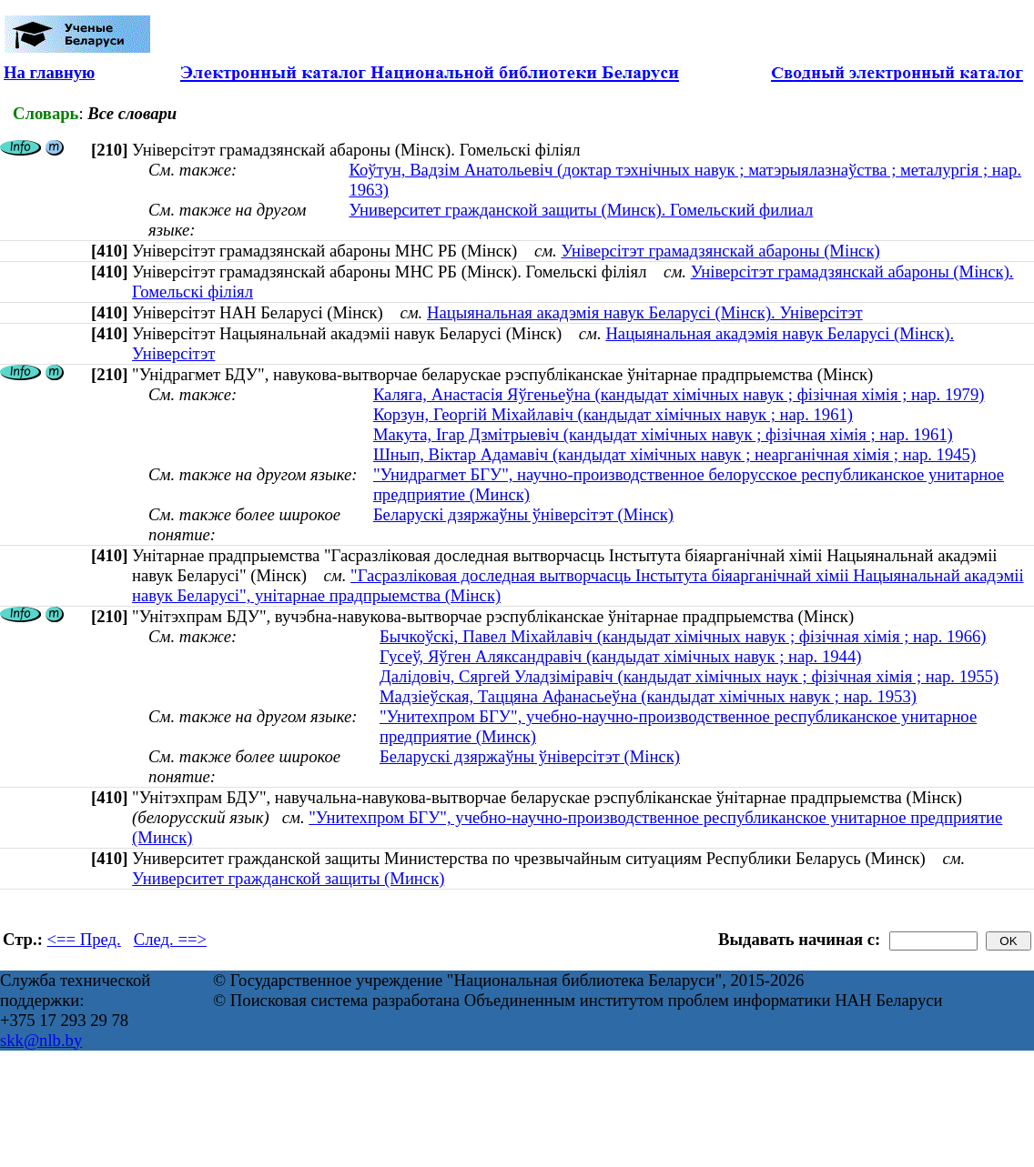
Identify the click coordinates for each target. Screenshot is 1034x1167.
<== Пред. (84, 939)
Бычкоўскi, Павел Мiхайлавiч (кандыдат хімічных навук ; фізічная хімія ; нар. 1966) (683, 636)
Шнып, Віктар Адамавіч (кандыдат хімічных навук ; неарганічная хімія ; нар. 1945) (674, 454)
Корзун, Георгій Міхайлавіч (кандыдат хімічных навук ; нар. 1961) (613, 414)
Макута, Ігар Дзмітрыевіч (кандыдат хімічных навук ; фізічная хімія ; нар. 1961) (663, 434)
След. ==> (170, 939)
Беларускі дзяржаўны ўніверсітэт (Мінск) (523, 514)
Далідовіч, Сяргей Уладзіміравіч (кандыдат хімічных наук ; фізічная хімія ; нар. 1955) (689, 676)
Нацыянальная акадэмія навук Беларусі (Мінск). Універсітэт (645, 312)
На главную (49, 72)
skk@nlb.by (41, 1040)
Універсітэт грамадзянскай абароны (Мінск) (720, 250)
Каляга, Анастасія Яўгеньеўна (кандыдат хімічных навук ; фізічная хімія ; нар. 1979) (679, 394)
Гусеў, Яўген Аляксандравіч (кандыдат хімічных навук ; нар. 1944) (621, 656)
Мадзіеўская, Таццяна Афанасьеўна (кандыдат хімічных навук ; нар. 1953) (648, 696)
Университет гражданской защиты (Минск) (288, 878)
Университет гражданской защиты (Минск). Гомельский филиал (581, 209)
